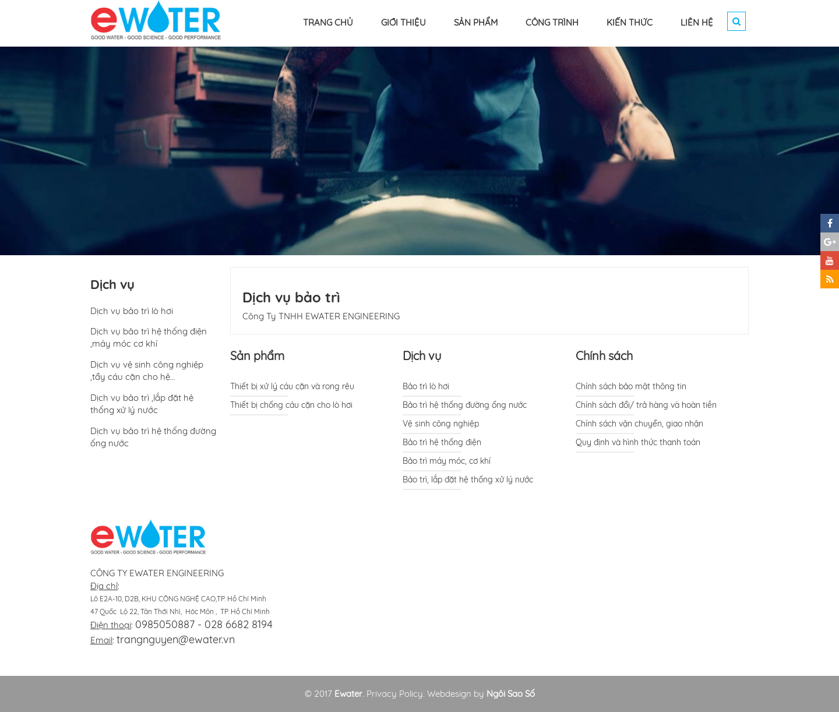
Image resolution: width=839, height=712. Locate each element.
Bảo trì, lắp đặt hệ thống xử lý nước (468, 479)
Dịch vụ (422, 355)
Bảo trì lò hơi (426, 386)
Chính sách (604, 355)
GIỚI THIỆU (403, 22)
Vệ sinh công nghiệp (441, 423)
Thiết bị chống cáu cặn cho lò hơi (291, 405)
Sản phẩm (257, 355)
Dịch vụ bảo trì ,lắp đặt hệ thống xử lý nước (141, 403)
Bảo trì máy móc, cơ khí (447, 461)
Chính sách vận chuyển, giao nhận (639, 423)
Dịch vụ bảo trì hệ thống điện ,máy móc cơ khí (148, 337)
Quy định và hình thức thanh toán (638, 442)
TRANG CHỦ (328, 22)
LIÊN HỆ (697, 22)
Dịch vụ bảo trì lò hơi (131, 310)
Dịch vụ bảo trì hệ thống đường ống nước (153, 437)
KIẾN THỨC (630, 22)
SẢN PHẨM (476, 22)
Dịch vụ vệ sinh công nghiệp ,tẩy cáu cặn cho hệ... (146, 370)
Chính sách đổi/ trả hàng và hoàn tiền (646, 405)
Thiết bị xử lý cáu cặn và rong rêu (292, 386)
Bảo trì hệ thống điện (442, 442)
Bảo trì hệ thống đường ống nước (465, 405)
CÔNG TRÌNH (552, 22)
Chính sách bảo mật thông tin (631, 386)
